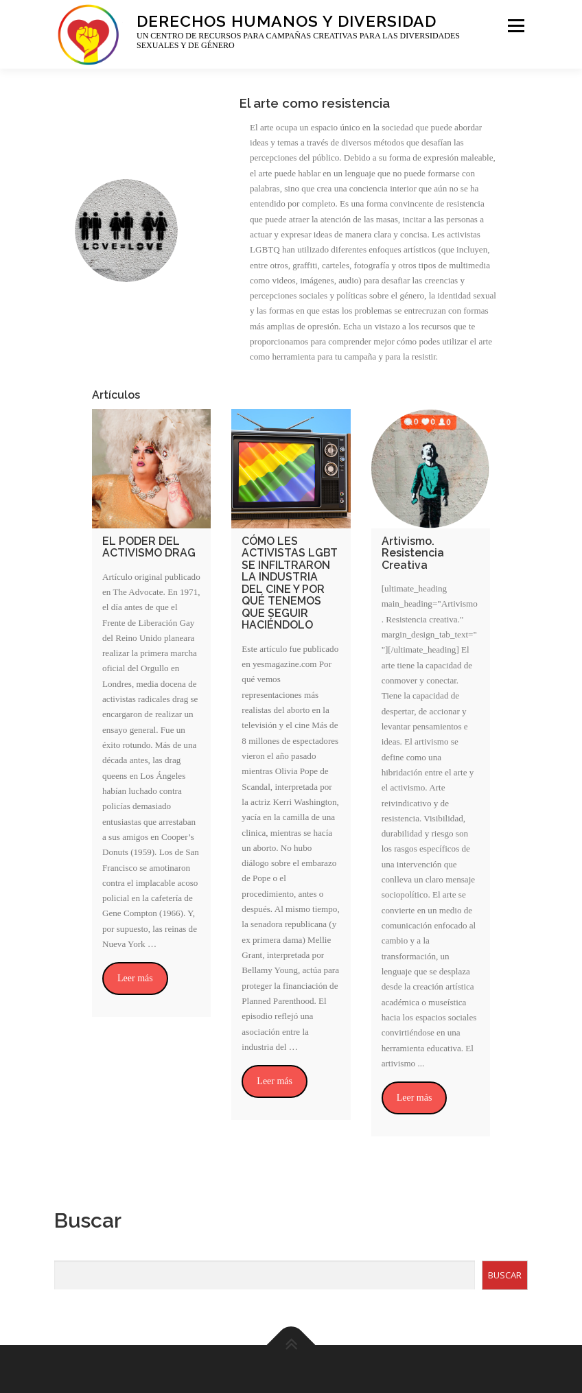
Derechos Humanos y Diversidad (286, 20)
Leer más (135, 978)
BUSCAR (505, 1275)
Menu (514, 26)
